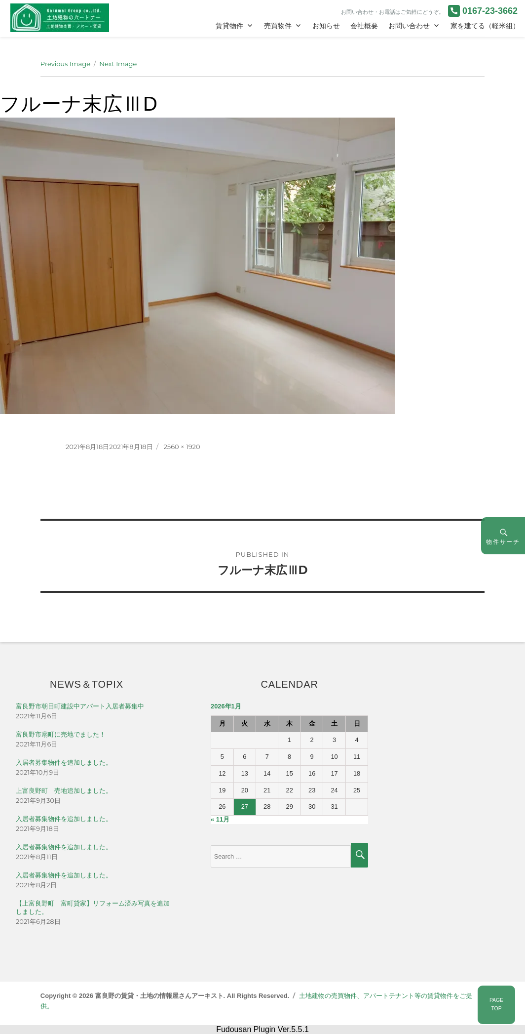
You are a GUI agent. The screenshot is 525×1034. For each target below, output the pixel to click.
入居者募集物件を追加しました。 (64, 762)
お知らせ (326, 25)
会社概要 (364, 25)
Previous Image (65, 64)
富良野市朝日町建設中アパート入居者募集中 (80, 706)
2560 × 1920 (181, 447)
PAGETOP (496, 1004)
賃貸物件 (229, 25)
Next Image (118, 64)
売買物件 (278, 25)
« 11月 (220, 819)
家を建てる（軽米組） (485, 25)
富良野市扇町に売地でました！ (61, 734)
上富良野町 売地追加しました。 (64, 790)
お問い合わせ (409, 25)
